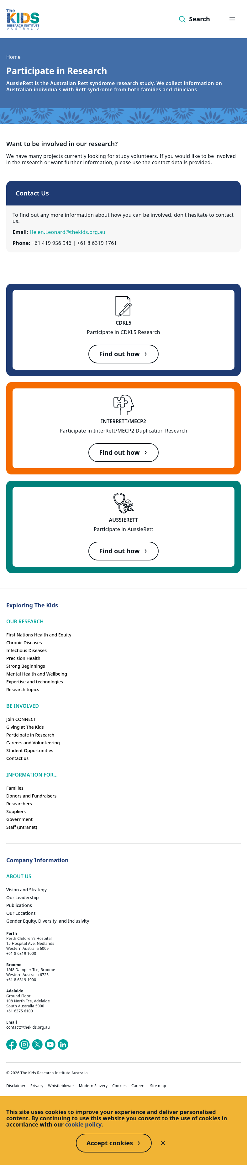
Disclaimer (16, 1085)
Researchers (19, 804)
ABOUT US (18, 876)
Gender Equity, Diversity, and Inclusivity (47, 921)
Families (15, 788)
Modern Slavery (93, 1085)
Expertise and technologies (34, 682)
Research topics (22, 689)
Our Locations (21, 913)
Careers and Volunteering (33, 743)
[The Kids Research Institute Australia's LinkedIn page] (63, 1044)
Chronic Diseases (24, 643)
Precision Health (23, 658)
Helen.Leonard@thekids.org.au (67, 232)
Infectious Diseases (26, 650)
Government (19, 819)
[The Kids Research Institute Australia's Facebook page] (11, 1044)
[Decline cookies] (163, 1143)
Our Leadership (22, 897)
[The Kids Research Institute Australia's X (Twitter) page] (37, 1044)
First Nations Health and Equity (38, 635)
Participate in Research (30, 735)
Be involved (22, 706)
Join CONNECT (21, 719)
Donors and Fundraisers (31, 796)
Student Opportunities (29, 750)
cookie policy (83, 1124)
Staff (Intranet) (21, 827)
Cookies (119, 1085)
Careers (138, 1085)
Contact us (17, 758)
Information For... (32, 775)
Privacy (37, 1085)
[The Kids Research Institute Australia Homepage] (22, 19)
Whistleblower (61, 1085)
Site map (158, 1085)
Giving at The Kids (25, 727)
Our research (25, 621)
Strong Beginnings (25, 666)
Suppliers (16, 811)
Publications (19, 905)
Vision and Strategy (26, 890)
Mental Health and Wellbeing (36, 674)
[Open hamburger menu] (232, 19)
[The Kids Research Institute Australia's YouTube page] (50, 1044)
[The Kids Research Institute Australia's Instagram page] (24, 1044)
